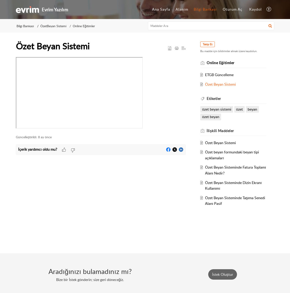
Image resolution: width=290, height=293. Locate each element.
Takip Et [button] (207, 44)
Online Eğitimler (84, 26)
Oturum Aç (232, 9)
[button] (269, 9)
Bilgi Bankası (205, 9)
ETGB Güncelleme (219, 74)
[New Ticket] (222, 274)
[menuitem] (161, 9)
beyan (252, 109)
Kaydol (255, 9)
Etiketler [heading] (214, 98)
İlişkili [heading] (220, 130)
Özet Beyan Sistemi (220, 84)
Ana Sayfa (161, 9)
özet (239, 109)
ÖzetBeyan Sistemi (53, 26)
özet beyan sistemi (216, 109)
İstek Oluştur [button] (222, 274)
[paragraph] (101, 93)
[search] (211, 26)
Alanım (182, 9)
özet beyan (210, 116)
